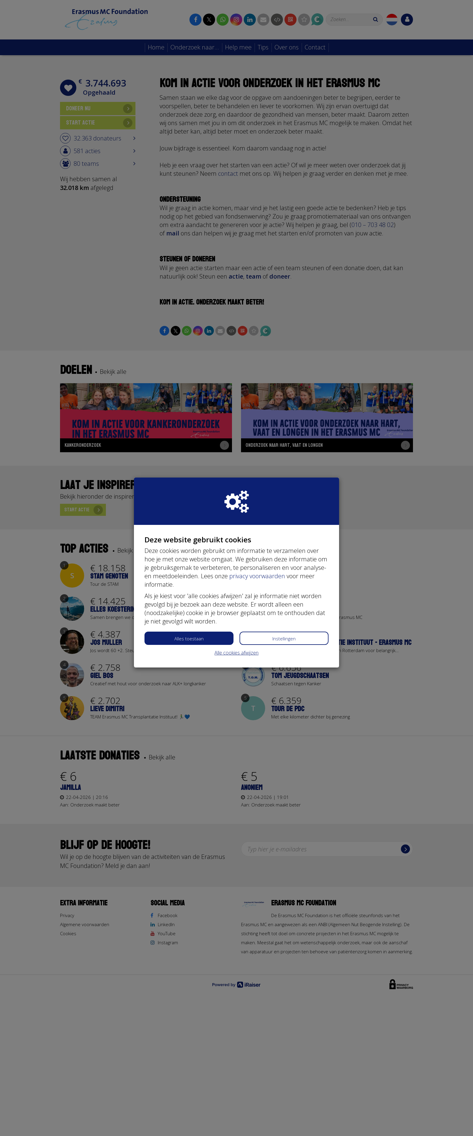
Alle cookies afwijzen (236, 652)
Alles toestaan (189, 639)
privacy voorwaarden (257, 576)
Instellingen (284, 639)
